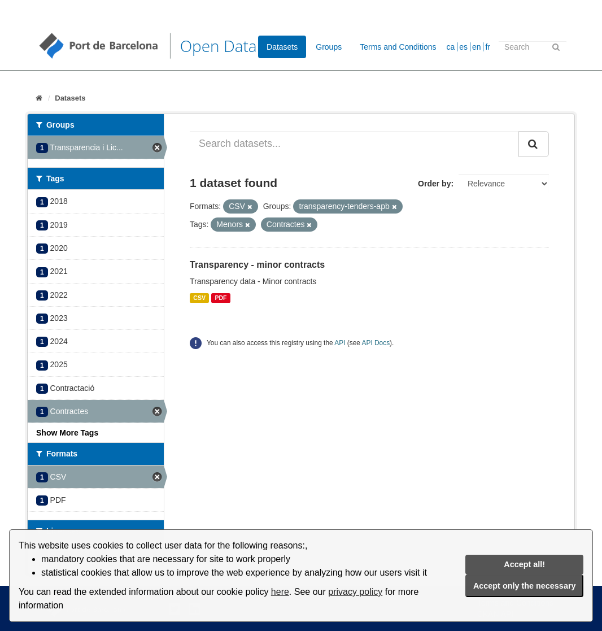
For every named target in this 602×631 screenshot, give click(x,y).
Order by (434, 183)
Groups (329, 46)
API (339, 343)
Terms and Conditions (398, 46)
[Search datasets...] (354, 144)
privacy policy (355, 592)
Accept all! (524, 564)
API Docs (376, 343)
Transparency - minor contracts (257, 264)
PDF (220, 297)
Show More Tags (67, 432)
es (463, 46)
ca (451, 46)
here (280, 592)
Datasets (282, 46)
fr (487, 46)
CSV (199, 297)
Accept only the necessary (524, 585)
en (476, 46)
